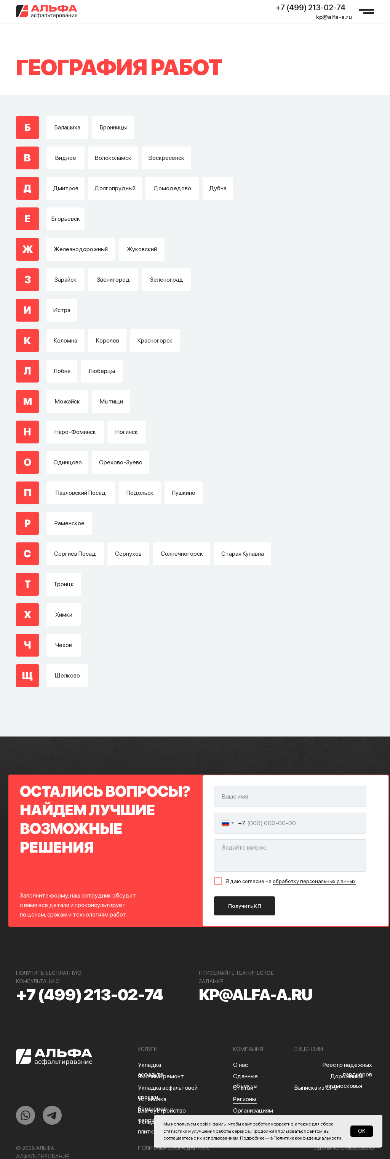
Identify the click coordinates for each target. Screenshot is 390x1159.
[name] (290, 796)
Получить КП (244, 906)
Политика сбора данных (173, 1148)
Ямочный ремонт (161, 1076)
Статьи (243, 1087)
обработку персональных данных (314, 881)
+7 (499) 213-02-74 (310, 7)
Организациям (253, 1110)
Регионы (244, 1099)
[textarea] (290, 855)
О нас (240, 1064)
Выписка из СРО (316, 1087)
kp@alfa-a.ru (334, 17)
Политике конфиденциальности (307, 1138)
